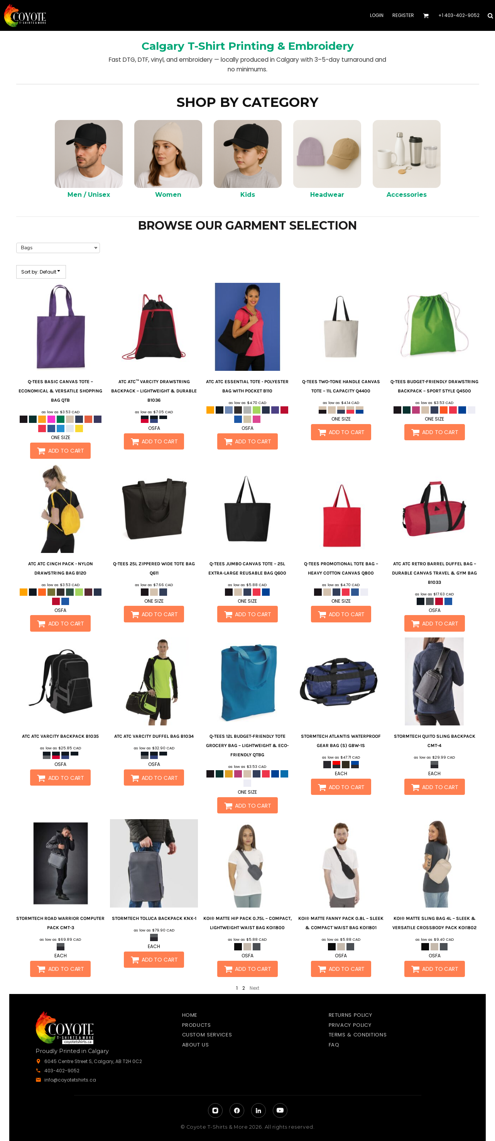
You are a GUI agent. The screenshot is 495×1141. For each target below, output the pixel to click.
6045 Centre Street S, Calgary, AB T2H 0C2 (93, 1061)
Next (254, 988)
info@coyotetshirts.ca (70, 1080)
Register (403, 15)
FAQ (334, 1044)
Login (376, 15)
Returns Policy (350, 1015)
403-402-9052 (61, 1070)
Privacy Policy (350, 1025)
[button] (426, 16)
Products (196, 1025)
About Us (195, 1044)
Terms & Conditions (358, 1034)
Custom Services (207, 1034)
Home (190, 1015)
